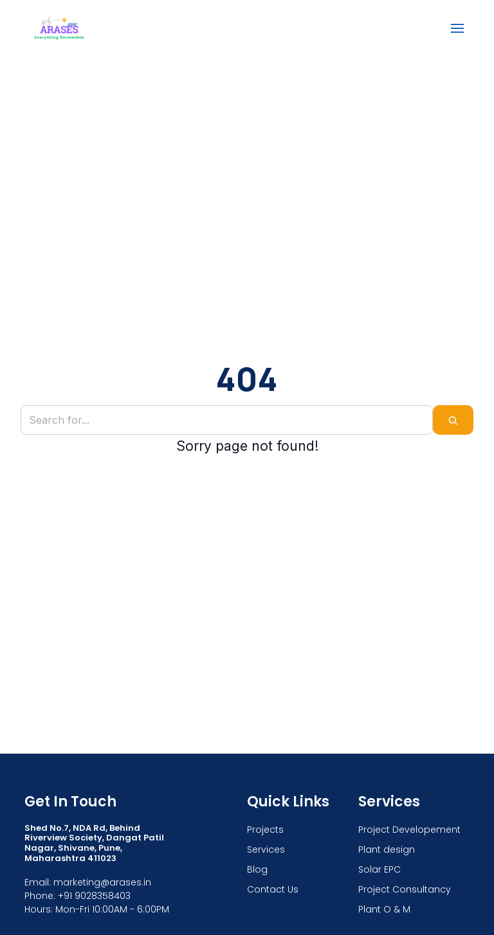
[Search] (227, 420)
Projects (265, 829)
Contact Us (272, 889)
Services (266, 849)
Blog (257, 869)
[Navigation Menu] (457, 28)
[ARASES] (59, 28)
